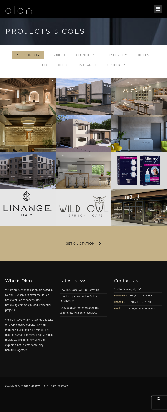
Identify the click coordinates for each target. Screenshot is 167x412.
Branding (58, 54)
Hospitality (117, 54)
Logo (44, 64)
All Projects (28, 54)
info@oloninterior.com (142, 308)
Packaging (88, 64)
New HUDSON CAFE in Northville (79, 290)
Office (64, 64)
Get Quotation (80, 243)
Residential (117, 64)
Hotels (143, 54)
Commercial (86, 54)
